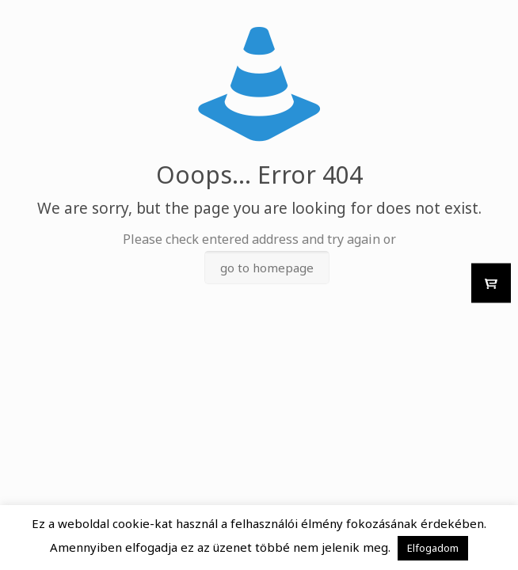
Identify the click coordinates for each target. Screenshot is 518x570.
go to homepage (267, 268)
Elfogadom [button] (433, 548)
